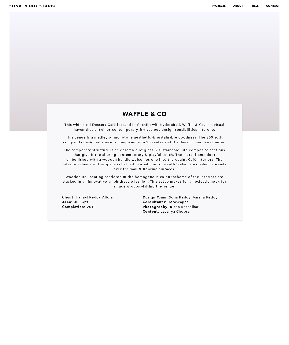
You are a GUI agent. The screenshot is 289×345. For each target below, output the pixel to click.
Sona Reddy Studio (33, 6)
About (238, 6)
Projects (219, 6)
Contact (272, 6)
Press (255, 6)
